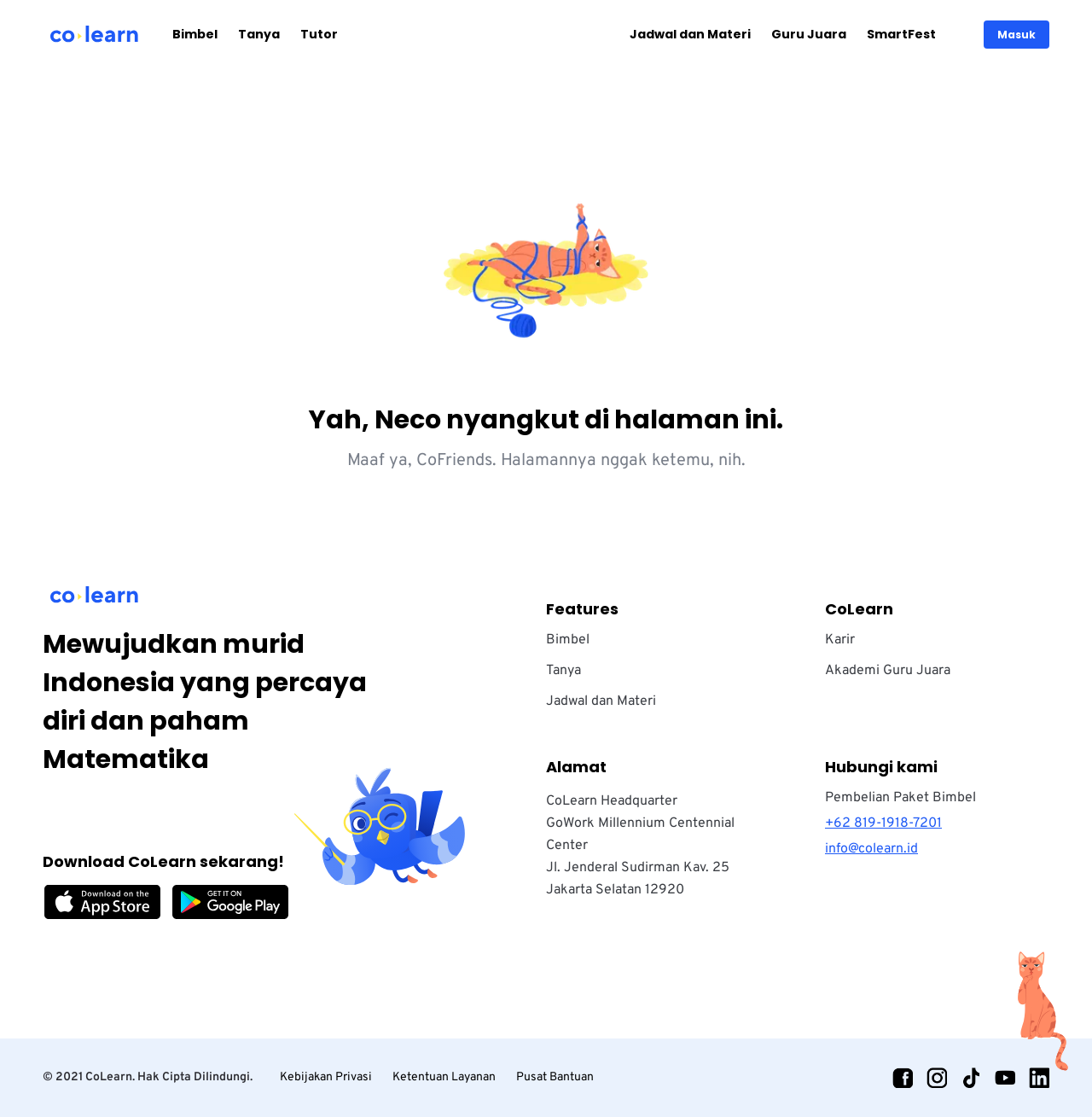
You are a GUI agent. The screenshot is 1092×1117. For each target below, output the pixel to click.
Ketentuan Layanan (444, 1077)
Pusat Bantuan (555, 1077)
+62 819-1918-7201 (883, 823)
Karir (840, 640)
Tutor (319, 34)
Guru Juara (808, 34)
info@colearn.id (871, 849)
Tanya (259, 34)
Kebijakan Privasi (326, 1077)
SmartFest (901, 34)
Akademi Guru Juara (887, 670)
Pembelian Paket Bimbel (900, 797)
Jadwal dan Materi (690, 34)
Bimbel (195, 34)
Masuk (1016, 34)
